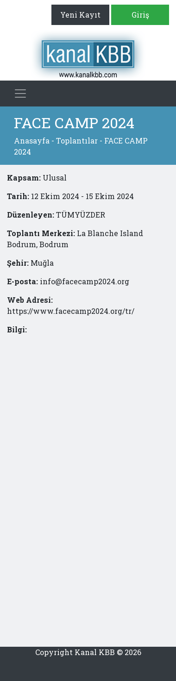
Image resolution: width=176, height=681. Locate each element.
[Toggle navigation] (20, 93)
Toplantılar (77, 140)
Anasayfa (32, 140)
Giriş (140, 14)
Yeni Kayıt (80, 14)
